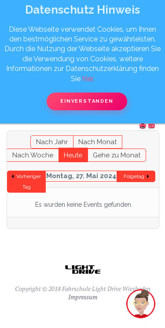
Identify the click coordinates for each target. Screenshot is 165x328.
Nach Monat (97, 142)
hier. (88, 79)
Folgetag (134, 176)
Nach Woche (32, 155)
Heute (73, 155)
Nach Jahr (52, 142)
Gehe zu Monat (116, 155)
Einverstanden (86, 101)
